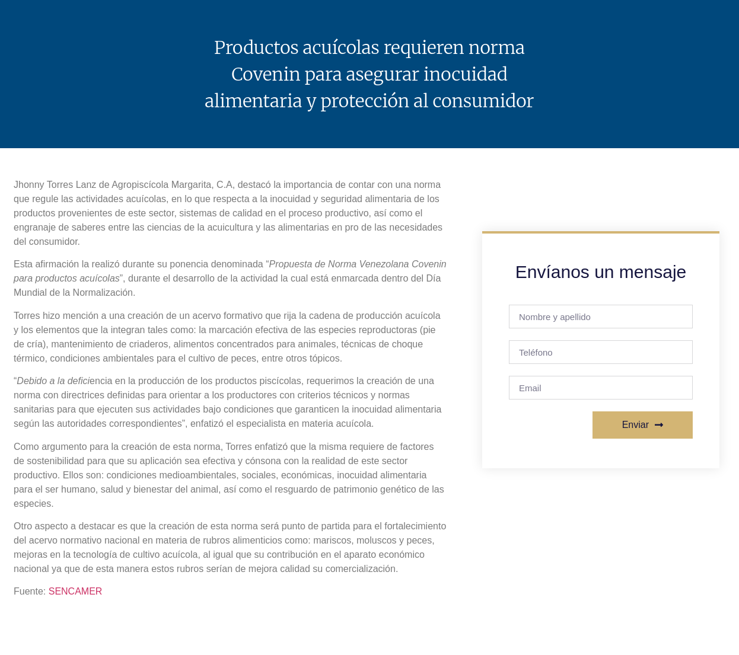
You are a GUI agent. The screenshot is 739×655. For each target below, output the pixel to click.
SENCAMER (76, 591)
